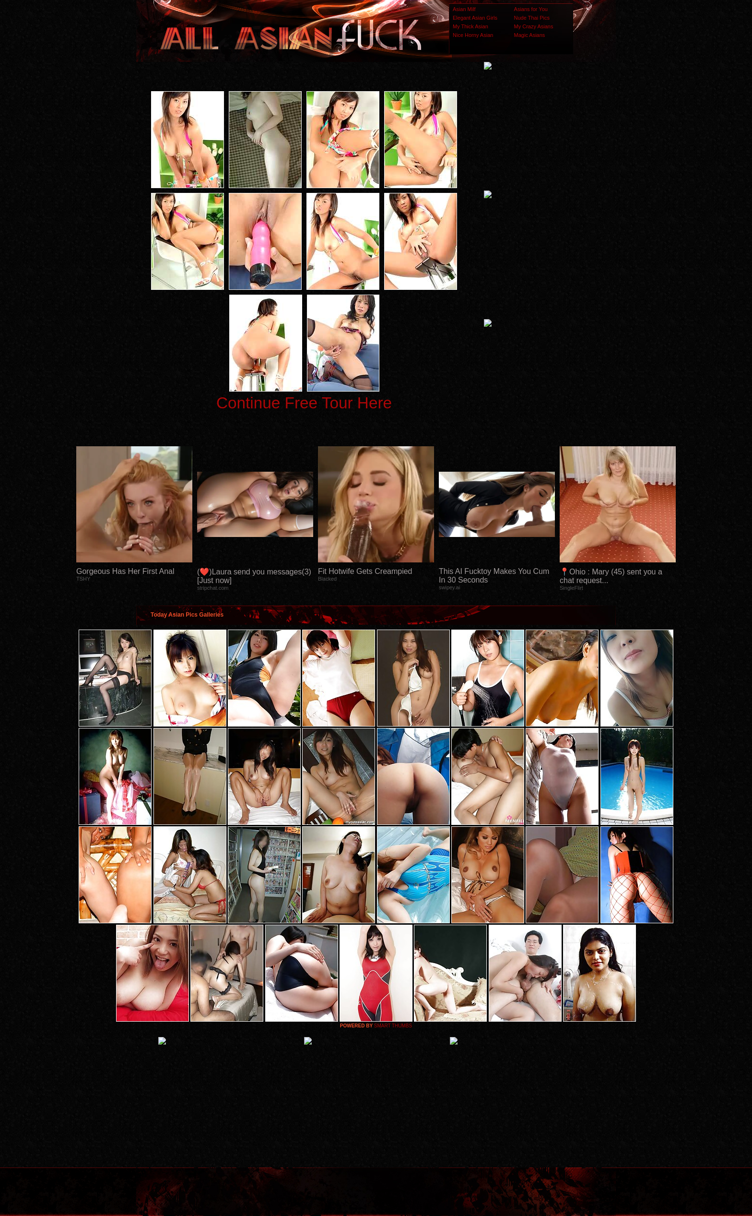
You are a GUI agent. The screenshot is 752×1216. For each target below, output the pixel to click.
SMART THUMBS (393, 1025)
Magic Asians (529, 35)
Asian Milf (464, 9)
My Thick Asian (470, 26)
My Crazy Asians (533, 26)
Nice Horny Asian (473, 35)
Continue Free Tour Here (304, 403)
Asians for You (531, 9)
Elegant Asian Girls (475, 18)
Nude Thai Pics (532, 18)
